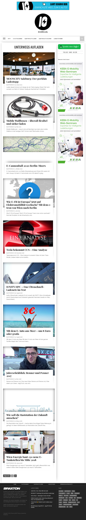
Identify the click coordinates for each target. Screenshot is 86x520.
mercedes (79, 497)
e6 (77, 500)
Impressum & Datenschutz (66, 484)
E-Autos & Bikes (17, 38)
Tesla (73, 491)
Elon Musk (77, 493)
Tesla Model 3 (62, 493)
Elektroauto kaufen (45, 38)
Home (15, 484)
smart (60, 500)
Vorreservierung (67, 504)
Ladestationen (58, 38)
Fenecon (65, 502)
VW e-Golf (66, 495)
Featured (61, 491)
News (71, 506)
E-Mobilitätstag (72, 502)
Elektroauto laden (30, 38)
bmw (72, 493)
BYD (70, 500)
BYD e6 (73, 500)
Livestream (75, 504)
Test (78, 502)
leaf (66, 497)
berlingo (66, 500)
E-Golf (68, 493)
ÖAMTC (60, 504)
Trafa (60, 502)
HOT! (9, 38)
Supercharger (73, 495)
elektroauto (67, 491)
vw (67, 506)
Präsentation (62, 506)
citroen (71, 497)
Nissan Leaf (61, 497)
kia (74, 497)
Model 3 (60, 495)
